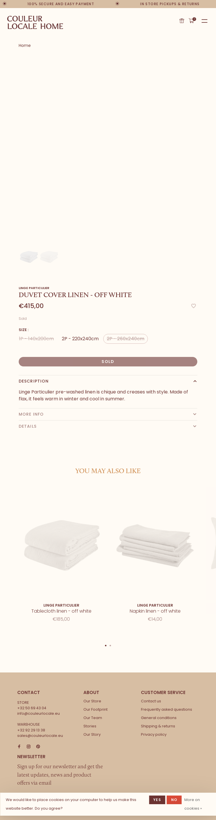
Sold (108, 361)
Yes (157, 799)
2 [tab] (110, 645)
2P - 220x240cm (80, 338)
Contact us (151, 701)
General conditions (159, 717)
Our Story (92, 734)
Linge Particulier (34, 288)
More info (31, 414)
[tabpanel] (108, 149)
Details (28, 426)
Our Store (92, 701)
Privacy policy (154, 734)
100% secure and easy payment (61, 3)
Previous (3, 551)
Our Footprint (95, 709)
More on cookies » (193, 804)
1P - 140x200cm (36, 338)
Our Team (92, 717)
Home (25, 45)
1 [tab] (106, 645)
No (174, 799)
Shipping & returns (158, 726)
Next (213, 551)
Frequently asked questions (166, 709)
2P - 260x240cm (125, 338)
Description (34, 381)
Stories (89, 726)
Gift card (182, 21)
